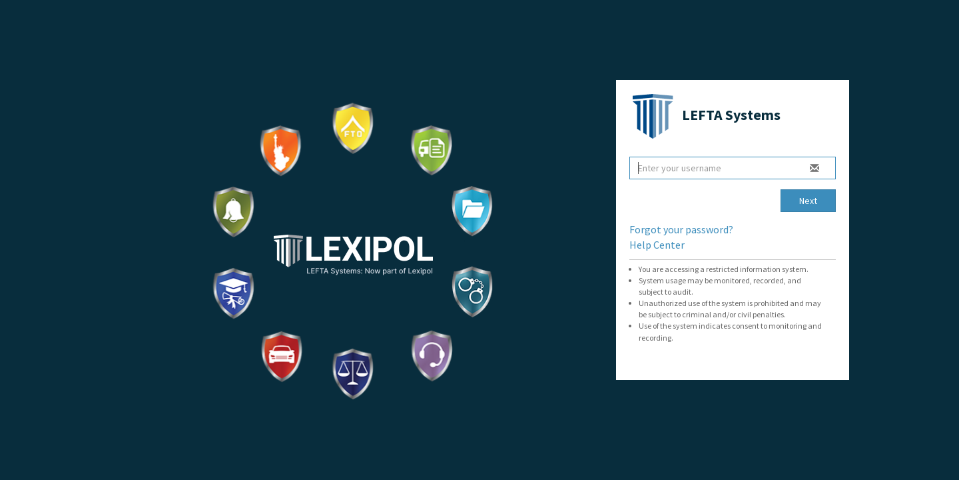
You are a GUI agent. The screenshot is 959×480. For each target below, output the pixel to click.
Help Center (657, 244)
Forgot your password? (681, 229)
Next (808, 201)
